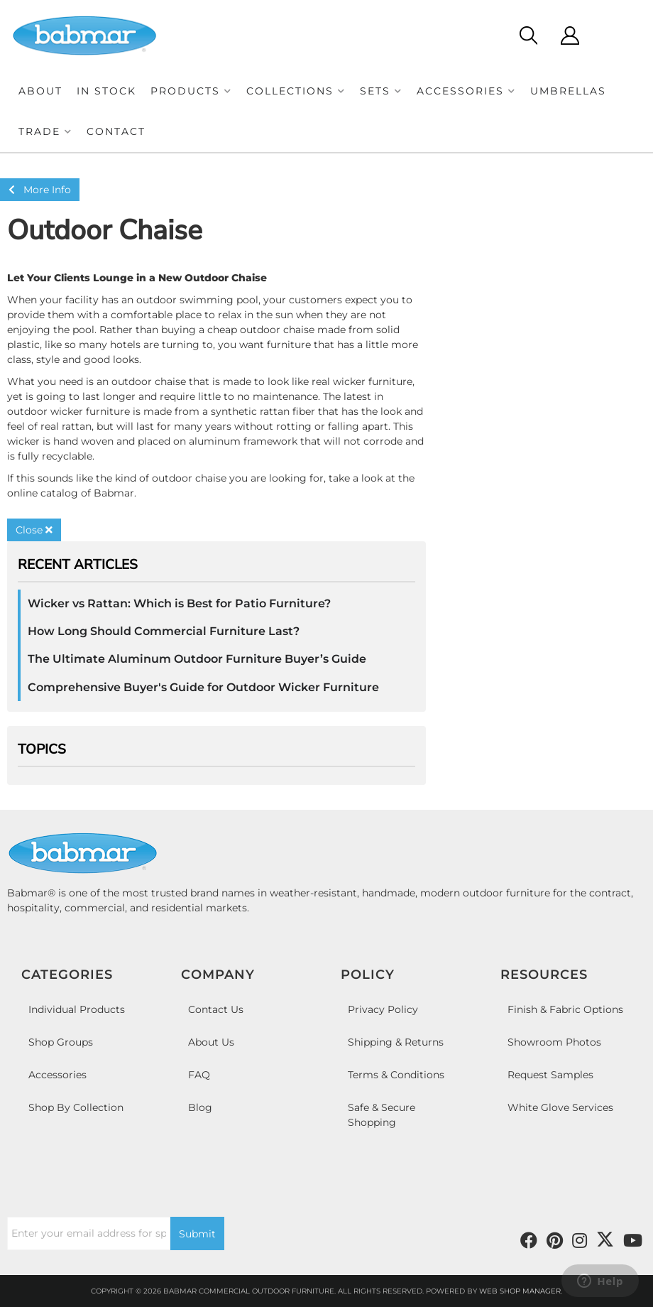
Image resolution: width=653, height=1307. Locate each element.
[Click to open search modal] (528, 35)
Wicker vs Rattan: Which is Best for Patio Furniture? (179, 603)
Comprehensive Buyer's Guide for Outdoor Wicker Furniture (203, 687)
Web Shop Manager (520, 1291)
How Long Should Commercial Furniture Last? (164, 631)
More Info (40, 189)
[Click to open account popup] (570, 35)
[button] (191, 91)
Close (34, 530)
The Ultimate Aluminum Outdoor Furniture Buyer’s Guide (197, 659)
